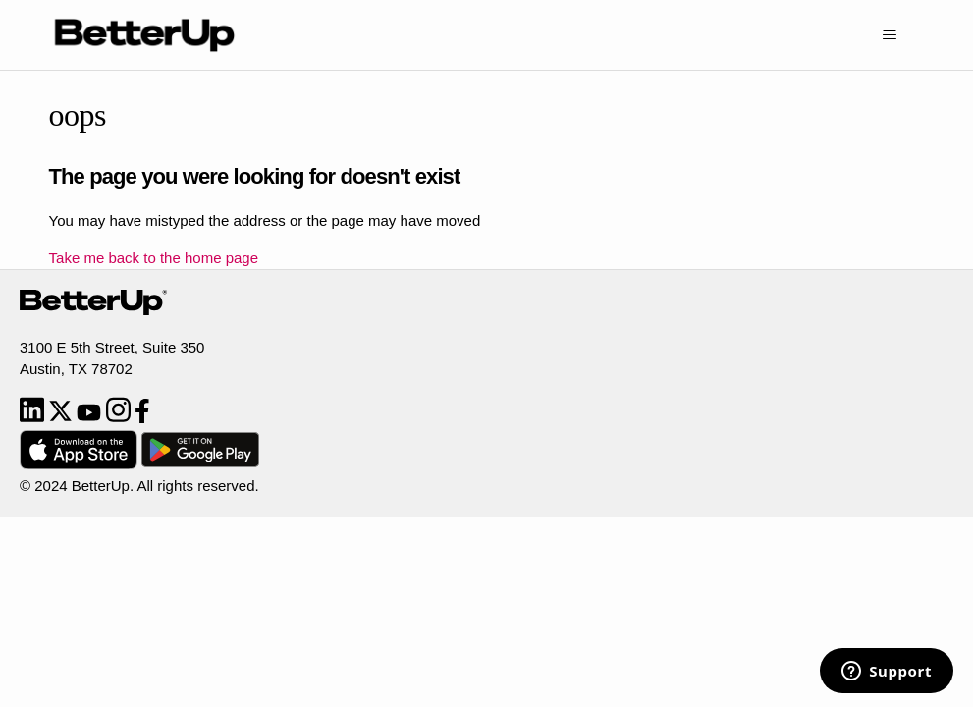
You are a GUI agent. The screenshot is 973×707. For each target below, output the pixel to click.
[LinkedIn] (34, 417)
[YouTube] (91, 417)
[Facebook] (142, 417)
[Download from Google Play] (200, 464)
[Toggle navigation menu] (889, 35)
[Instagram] (120, 417)
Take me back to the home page (153, 257)
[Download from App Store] (80, 464)
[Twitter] (62, 417)
